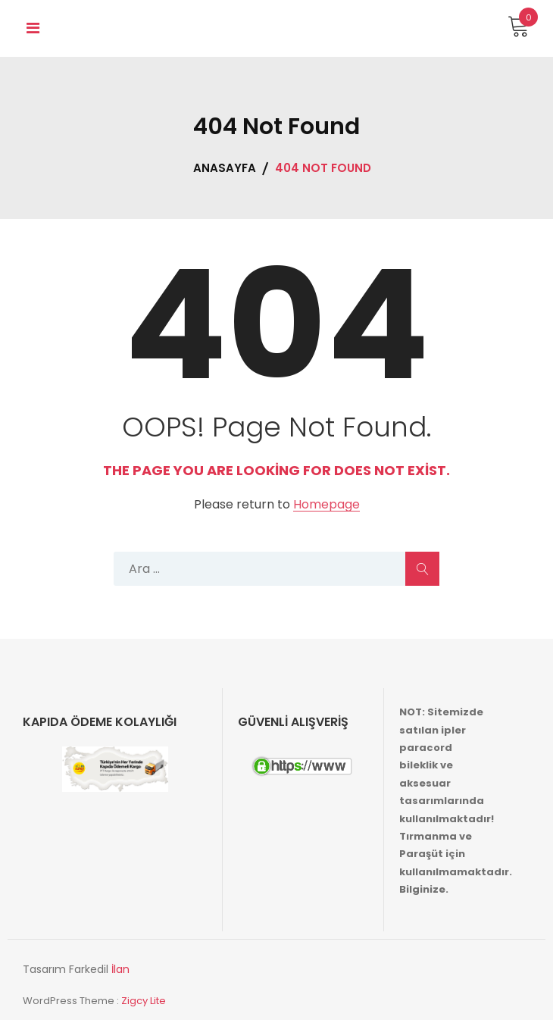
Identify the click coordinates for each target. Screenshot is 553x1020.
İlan (120, 969)
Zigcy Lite (143, 1000)
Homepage (326, 505)
